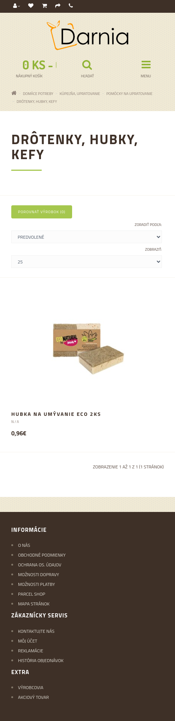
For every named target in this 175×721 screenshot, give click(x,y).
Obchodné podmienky (42, 554)
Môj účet (27, 640)
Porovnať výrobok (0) (41, 212)
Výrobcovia (30, 687)
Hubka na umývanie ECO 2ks (56, 414)
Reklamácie (30, 650)
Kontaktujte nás (36, 631)
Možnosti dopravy (38, 574)
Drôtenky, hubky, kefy (37, 101)
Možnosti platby (36, 584)
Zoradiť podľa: (148, 224)
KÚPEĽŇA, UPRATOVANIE (80, 93)
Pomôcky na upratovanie (129, 93)
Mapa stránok (34, 603)
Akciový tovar (33, 697)
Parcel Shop (31, 594)
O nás (24, 545)
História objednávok (40, 660)
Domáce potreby (38, 93)
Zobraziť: (153, 249)
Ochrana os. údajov (39, 564)
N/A (15, 421)
